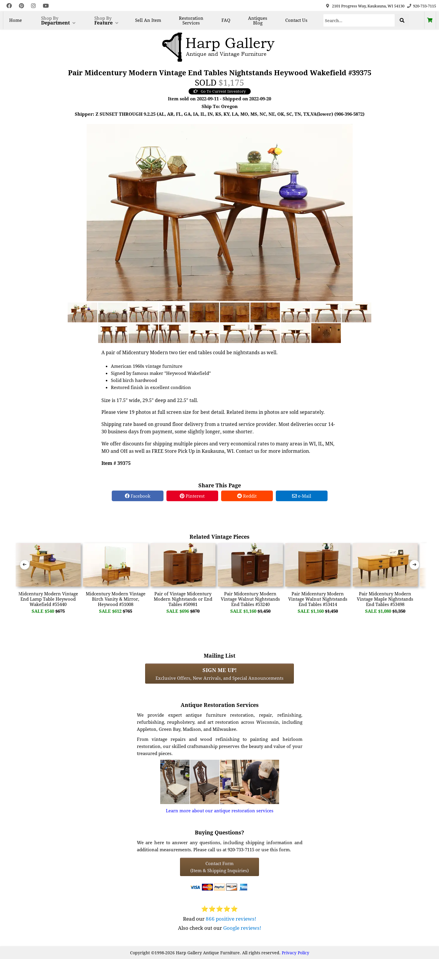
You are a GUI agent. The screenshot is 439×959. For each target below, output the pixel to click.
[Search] (359, 20)
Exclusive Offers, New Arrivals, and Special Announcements (219, 673)
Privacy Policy (295, 952)
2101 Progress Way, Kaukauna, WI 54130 (368, 6)
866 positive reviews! (231, 918)
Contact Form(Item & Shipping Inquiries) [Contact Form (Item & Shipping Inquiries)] (219, 866)
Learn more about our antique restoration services (219, 810)
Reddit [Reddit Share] (247, 496)
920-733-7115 (424, 6)
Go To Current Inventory (220, 91)
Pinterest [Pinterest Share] (192, 496)
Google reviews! (242, 927)
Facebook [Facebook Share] (137, 496)
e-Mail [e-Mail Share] (301, 496)
